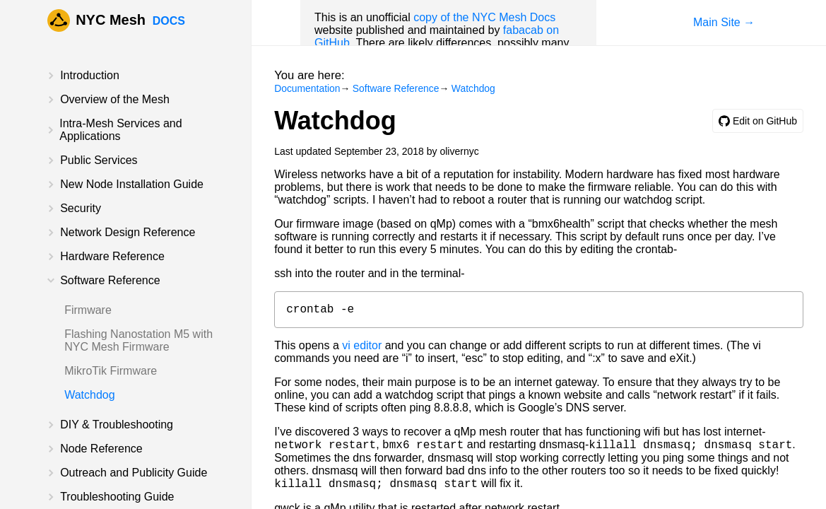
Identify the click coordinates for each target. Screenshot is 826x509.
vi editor (362, 348)
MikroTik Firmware (110, 371)
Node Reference (101, 449)
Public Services (98, 160)
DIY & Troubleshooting (116, 425)
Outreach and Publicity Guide (133, 473)
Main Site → (724, 22)
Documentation (307, 88)
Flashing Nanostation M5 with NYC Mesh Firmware (138, 340)
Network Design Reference (127, 232)
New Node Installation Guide (131, 184)
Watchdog (89, 395)
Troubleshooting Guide (117, 497)
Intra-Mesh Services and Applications (120, 129)
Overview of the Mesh (115, 99)
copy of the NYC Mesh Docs (484, 17)
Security (80, 208)
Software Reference (110, 280)
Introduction (89, 75)
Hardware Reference (112, 256)
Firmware (88, 310)
